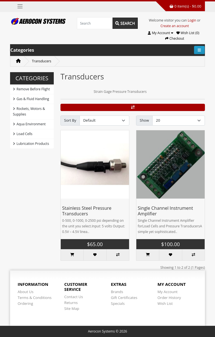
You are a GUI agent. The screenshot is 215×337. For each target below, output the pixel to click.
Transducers (41, 61)
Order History (169, 297)
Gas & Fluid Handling (31, 98)
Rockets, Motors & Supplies (29, 111)
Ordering (25, 303)
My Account (168, 291)
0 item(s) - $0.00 (185, 6)
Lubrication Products (31, 143)
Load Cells (22, 133)
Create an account (174, 25)
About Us (25, 291)
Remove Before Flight (31, 89)
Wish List (165, 303)
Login (192, 20)
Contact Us (73, 296)
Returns (71, 302)
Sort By (70, 120)
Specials (118, 303)
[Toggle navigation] (20, 6)
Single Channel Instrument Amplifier (165, 210)
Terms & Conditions (35, 297)
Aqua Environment (29, 124)
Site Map (71, 308)
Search (125, 23)
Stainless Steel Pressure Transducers (86, 210)
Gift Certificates (124, 297)
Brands (117, 291)
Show (144, 120)
